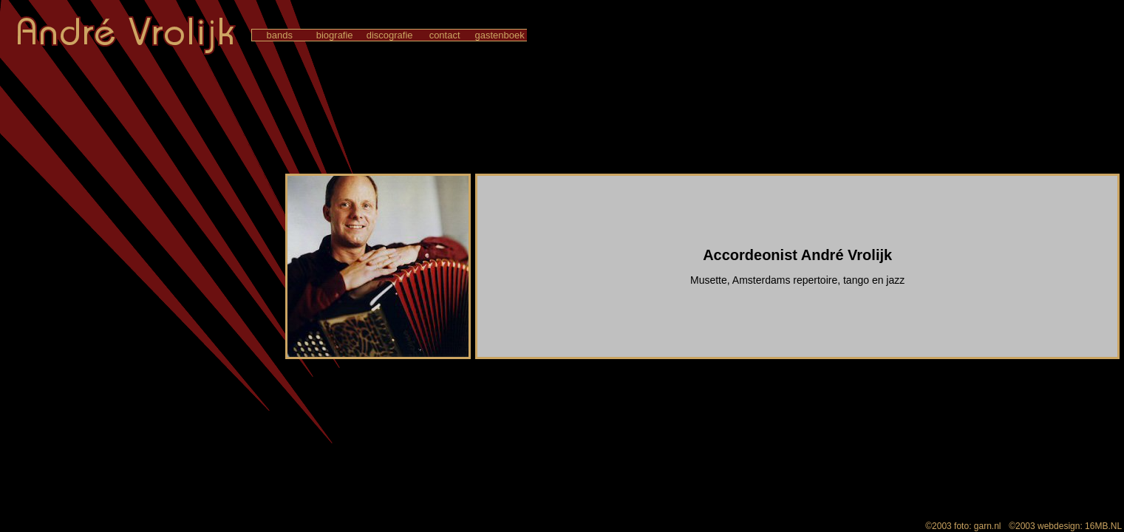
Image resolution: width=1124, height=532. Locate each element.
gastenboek (499, 35)
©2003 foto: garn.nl (963, 526)
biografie (334, 35)
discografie (389, 35)
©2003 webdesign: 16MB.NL (1065, 526)
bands (280, 35)
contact (444, 35)
